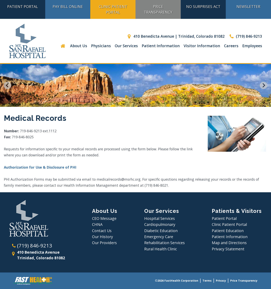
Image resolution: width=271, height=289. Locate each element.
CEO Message (104, 218)
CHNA (97, 224)
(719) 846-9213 (245, 36)
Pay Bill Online (68, 6)
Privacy (221, 280)
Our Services (126, 45)
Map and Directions (229, 242)
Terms (207, 280)
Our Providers (104, 242)
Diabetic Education (161, 230)
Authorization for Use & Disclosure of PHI (40, 167)
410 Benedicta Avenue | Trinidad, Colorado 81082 (175, 36)
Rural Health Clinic (160, 249)
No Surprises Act (203, 6)
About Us (78, 45)
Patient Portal (224, 218)
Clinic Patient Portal (113, 9)
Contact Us (102, 230)
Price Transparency (158, 9)
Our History (102, 236)
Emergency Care (158, 236)
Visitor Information (202, 45)
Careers (231, 45)
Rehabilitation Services (164, 242)
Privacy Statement (228, 249)
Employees (252, 45)
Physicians (101, 45)
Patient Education (228, 230)
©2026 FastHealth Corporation (176, 280)
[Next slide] (263, 85)
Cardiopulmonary (159, 224)
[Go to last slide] (7, 85)
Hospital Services (159, 218)
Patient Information (161, 45)
